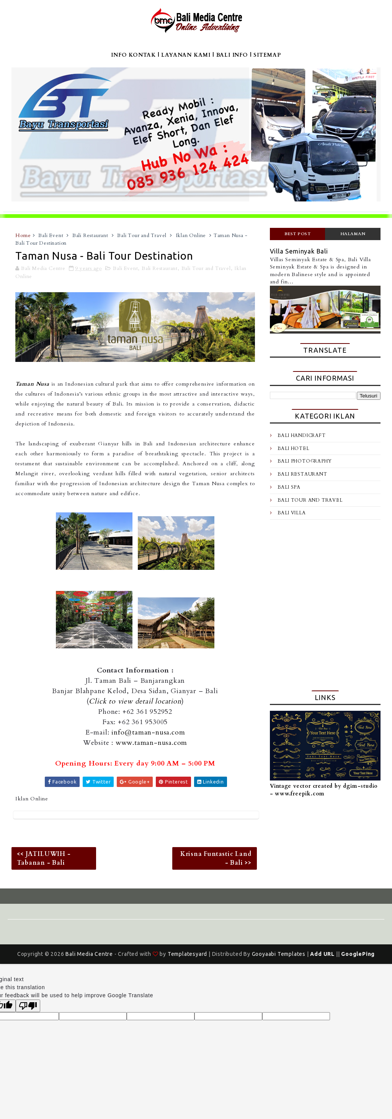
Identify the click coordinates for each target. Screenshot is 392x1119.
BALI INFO (232, 55)
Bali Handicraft (302, 435)
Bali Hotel (293, 448)
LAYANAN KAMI (186, 55)
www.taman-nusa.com (151, 743)
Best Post (297, 234)
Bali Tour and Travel (142, 235)
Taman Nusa (32, 384)
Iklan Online (191, 235)
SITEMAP (267, 55)
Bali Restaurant (90, 235)
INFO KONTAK (133, 55)
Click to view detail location (135, 701)
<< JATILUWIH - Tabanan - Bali (43, 858)
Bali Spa (289, 487)
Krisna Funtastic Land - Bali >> (216, 858)
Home (23, 235)
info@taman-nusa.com (148, 732)
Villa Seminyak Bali (299, 251)
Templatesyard (187, 954)
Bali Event (50, 235)
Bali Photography (305, 461)
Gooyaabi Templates (278, 954)
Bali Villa (292, 513)
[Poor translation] (28, 1006)
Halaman (353, 234)
